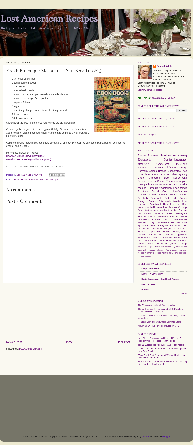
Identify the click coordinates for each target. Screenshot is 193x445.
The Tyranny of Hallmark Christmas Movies (158, 305)
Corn (165, 191)
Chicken (142, 194)
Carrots (166, 219)
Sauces (183, 216)
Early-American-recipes (167, 216)
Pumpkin (153, 187)
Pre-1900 (181, 164)
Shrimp (169, 234)
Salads (176, 201)
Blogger (166, 436)
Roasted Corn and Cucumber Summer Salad (159, 322)
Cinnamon (158, 213)
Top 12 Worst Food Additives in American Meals (161, 345)
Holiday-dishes (180, 231)
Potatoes (143, 191)
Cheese (156, 167)
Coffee (183, 197)
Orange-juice (181, 213)
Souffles (142, 247)
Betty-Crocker (180, 237)
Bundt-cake (175, 225)
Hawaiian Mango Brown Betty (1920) (25, 156)
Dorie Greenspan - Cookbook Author (160, 279)
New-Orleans (179, 191)
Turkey (151, 222)
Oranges (142, 201)
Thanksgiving (179, 174)
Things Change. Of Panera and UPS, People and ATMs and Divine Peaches (161, 310)
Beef (166, 177)
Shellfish (143, 197)
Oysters (141, 234)
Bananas (172, 207)
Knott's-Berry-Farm (170, 253)
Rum (184, 204)
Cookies (162, 164)
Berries (151, 243)
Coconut (155, 228)
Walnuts (142, 207)
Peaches (142, 216)
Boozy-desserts (147, 181)
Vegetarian (165, 187)
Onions (163, 194)
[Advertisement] (68, 311)
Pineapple (54, 179)
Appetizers (182, 234)
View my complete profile (150, 90)
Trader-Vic (156, 237)
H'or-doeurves (180, 219)
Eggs (184, 167)
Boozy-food (163, 225)
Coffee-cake (180, 177)
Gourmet (165, 174)
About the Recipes (147, 135)
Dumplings (162, 243)
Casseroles (174, 170)
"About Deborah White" (162, 98)
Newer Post (14, 342)
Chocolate (144, 174)
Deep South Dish (150, 268)
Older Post (123, 342)
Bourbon (167, 231)
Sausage (182, 243)
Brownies (142, 241)
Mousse (148, 256)
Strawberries (144, 237)
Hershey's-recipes (163, 247)
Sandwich (142, 250)
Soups (155, 174)
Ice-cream (175, 204)
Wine (177, 167)
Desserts (145, 159)
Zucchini (142, 222)
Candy (141, 184)
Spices (161, 181)
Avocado (156, 219)
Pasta (176, 241)
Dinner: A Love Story (152, 274)
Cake (142, 155)
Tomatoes (172, 181)
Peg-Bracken (171, 250)
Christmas (152, 184)
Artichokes (167, 237)
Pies (184, 170)
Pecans (152, 201)
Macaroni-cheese (156, 250)
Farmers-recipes (147, 170)
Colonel (145, 436)
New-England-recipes (170, 228)
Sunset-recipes (178, 194)
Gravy (169, 213)
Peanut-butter (155, 234)
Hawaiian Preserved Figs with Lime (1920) (28, 159)
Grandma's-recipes (165, 222)
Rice (175, 210)
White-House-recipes (157, 207)
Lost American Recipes (49, 18)
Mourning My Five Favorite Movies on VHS (158, 326)
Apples (183, 181)
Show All (184, 293)
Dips (151, 247)
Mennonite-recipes (153, 253)
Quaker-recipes (180, 247)
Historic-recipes (168, 184)
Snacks (151, 216)
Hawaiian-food (36, 179)
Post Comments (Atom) (30, 349)
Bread (17, 179)
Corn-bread (155, 204)
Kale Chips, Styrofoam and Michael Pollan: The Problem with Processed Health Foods (160, 339)
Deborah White (164, 66)
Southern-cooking (173, 155)
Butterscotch (165, 201)
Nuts (46, 179)
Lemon (153, 194)
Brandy (147, 213)
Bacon (141, 177)
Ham (165, 204)
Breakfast (167, 167)
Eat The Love (148, 284)
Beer (159, 231)
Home (69, 342)
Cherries (152, 241)
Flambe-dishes (165, 241)
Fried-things (180, 187)
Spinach (142, 225)
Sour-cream (143, 219)
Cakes (153, 155)
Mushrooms (181, 222)
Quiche (172, 243)
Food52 (145, 289)
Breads (24, 179)
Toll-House (152, 225)
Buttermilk (170, 197)
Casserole (154, 177)
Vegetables (144, 167)
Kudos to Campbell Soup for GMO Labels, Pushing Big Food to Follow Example (162, 362)
